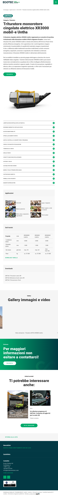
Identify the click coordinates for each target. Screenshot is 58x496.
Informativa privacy (37, 492)
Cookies (30, 492)
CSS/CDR (19, 9)
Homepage (6, 9)
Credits (25, 492)
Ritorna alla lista (10, 437)
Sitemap (27, 493)
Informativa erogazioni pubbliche (16, 493)
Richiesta (10, 74)
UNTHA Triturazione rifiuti (13, 280)
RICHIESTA (10, 363)
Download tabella (12, 257)
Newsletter (7, 445)
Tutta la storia (34, 418)
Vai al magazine (29, 425)
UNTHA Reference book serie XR (14, 278)
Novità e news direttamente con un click (17, 448)
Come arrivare (8, 473)
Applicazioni (13, 9)
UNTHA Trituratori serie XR (13, 275)
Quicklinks (6, 454)
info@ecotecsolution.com (11, 470)
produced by (34, 493)
